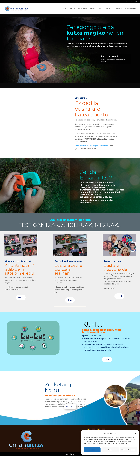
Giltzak (72, 8)
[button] (136, 433)
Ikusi (20, 297)
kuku (107, 359)
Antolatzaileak (130, 8)
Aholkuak (116, 8)
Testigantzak (103, 8)
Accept (92, 450)
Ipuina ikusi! (109, 56)
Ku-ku (64, 8)
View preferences (128, 450)
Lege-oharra (69, 454)
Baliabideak (82, 8)
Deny (110, 450)
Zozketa (70, 406)
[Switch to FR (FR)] (136, 2)
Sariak (92, 8)
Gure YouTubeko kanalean (91, 146)
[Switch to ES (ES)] (132, 2)
